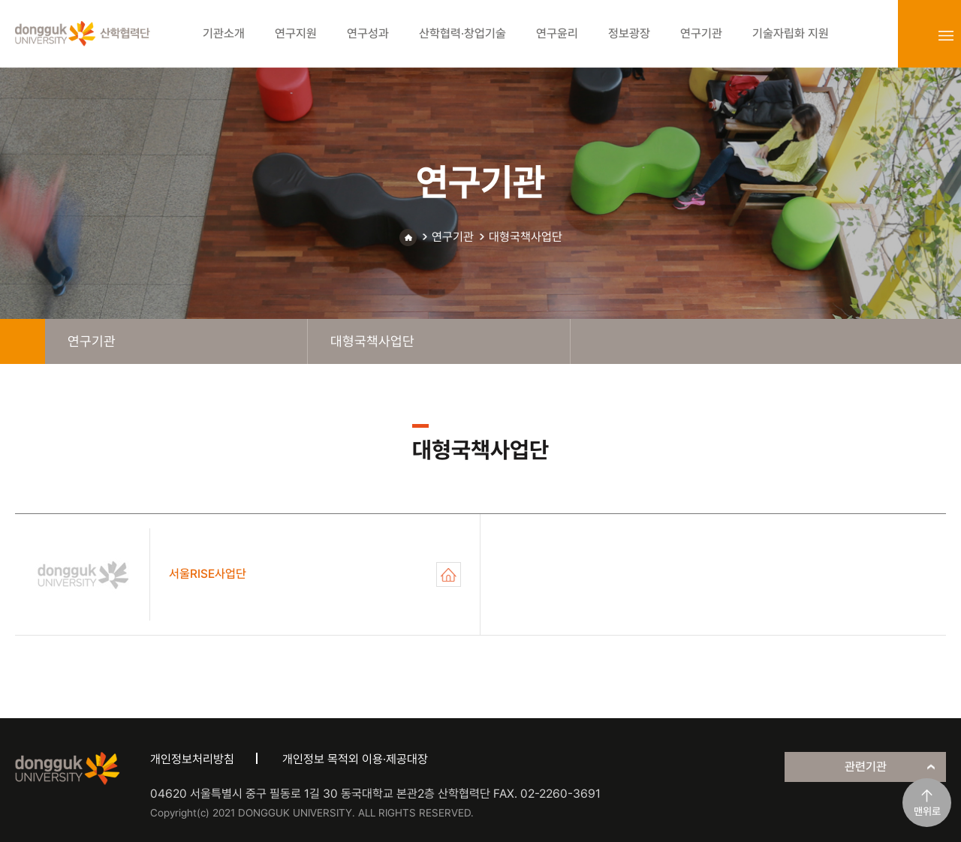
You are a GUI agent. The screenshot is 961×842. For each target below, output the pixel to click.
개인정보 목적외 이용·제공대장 (355, 759)
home (22, 341)
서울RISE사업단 (448, 574)
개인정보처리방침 (192, 759)
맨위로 (927, 811)
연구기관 (453, 237)
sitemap (945, 35)
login (912, 35)
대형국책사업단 (525, 237)
